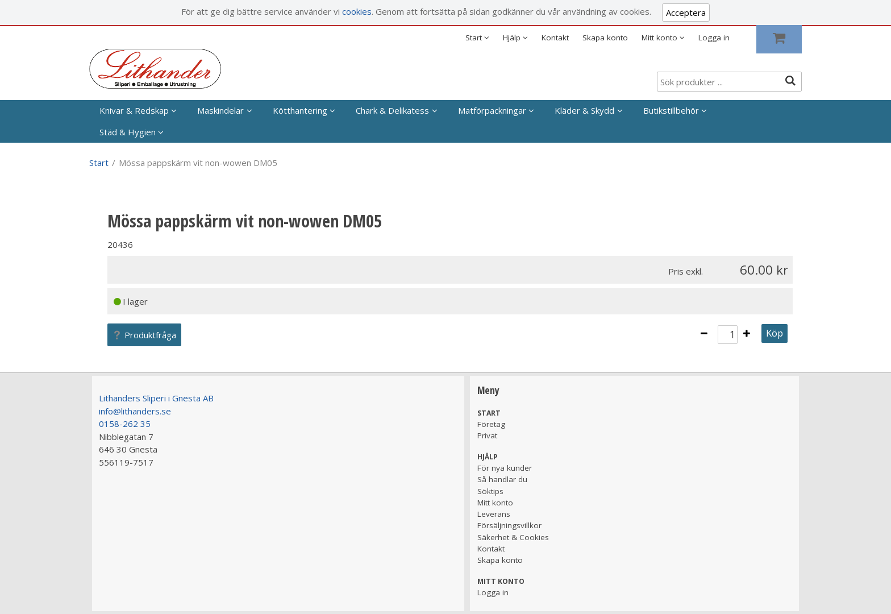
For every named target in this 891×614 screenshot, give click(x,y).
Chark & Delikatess (392, 110)
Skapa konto (605, 37)
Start (99, 162)
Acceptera (686, 12)
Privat (487, 435)
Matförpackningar (492, 110)
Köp (774, 332)
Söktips (490, 491)
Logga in (714, 37)
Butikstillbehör (671, 110)
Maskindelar (220, 110)
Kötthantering (300, 110)
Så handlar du (502, 479)
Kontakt (555, 37)
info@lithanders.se (135, 411)
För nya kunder (504, 468)
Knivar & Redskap (134, 110)
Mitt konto (495, 502)
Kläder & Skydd (584, 110)
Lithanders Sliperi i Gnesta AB (156, 398)
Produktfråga (144, 335)
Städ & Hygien (127, 132)
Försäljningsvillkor (509, 525)
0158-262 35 (125, 423)
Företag (491, 424)
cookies (357, 11)
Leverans (493, 514)
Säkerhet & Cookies (513, 537)
